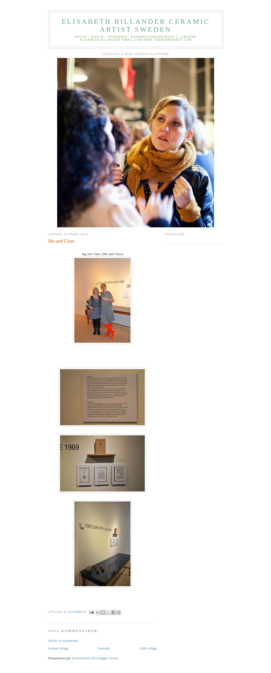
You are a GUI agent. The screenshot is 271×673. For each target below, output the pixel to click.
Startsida (104, 648)
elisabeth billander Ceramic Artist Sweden (136, 25)
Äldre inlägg (148, 648)
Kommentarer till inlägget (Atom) (95, 658)
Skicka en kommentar (63, 641)
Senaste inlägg (58, 648)
